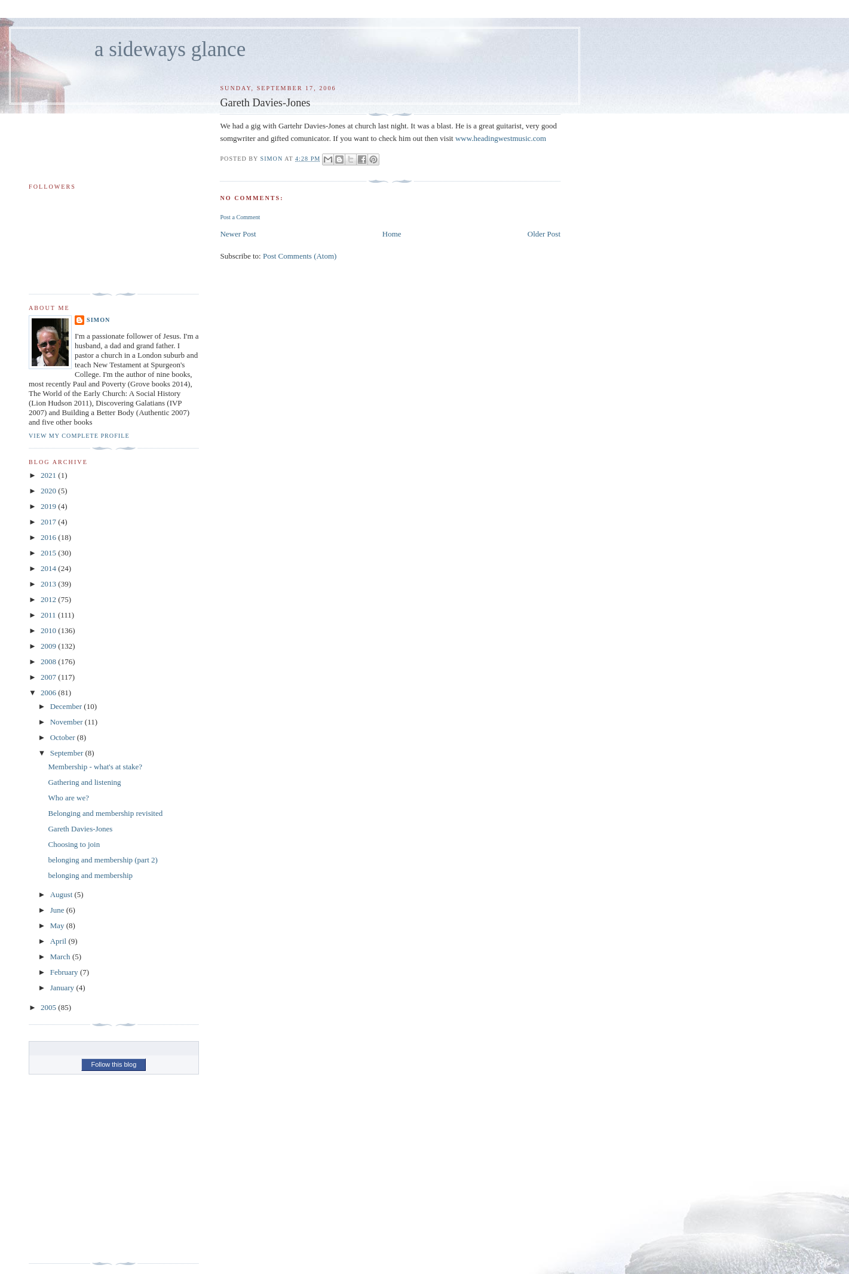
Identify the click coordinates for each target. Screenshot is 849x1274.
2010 (49, 630)
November (67, 721)
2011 (49, 614)
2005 (49, 1007)
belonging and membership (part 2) (102, 859)
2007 (49, 677)
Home (391, 233)
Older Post (544, 233)
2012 (49, 599)
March (61, 956)
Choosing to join (74, 844)
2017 (49, 521)
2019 (49, 506)
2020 (49, 490)
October (63, 737)
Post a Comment (240, 217)
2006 (49, 692)
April (59, 941)
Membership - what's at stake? (95, 766)
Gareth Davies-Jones (80, 828)
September (67, 752)
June (58, 909)
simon (98, 320)
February (65, 972)
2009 (49, 645)
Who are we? (68, 797)
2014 (49, 568)
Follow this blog (113, 1064)
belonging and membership (90, 875)
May (58, 925)
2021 (49, 475)
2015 (49, 552)
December (67, 706)
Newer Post (238, 233)
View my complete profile (79, 435)
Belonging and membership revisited (105, 813)
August (62, 894)
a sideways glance (170, 49)
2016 (49, 537)
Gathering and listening (84, 782)
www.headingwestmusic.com (500, 138)
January (63, 987)
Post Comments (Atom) (300, 255)
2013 (49, 583)
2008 (49, 661)
